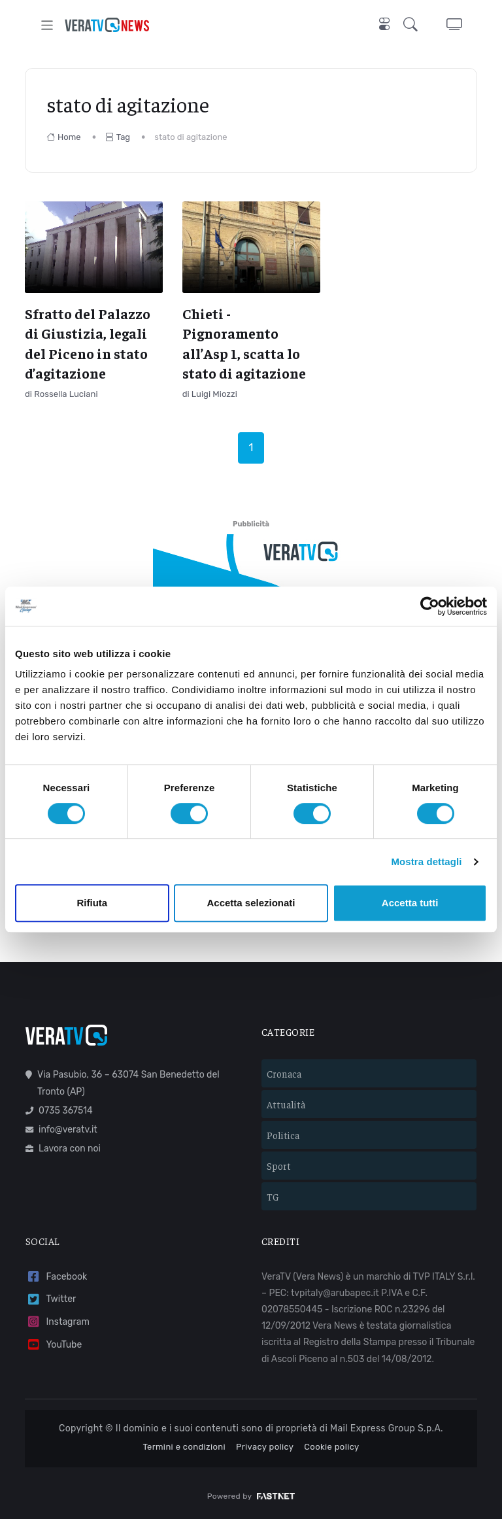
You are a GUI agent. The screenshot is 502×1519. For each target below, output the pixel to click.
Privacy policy (264, 1447)
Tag (117, 137)
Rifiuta (91, 902)
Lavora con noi (63, 1148)
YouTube (53, 1345)
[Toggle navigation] (47, 25)
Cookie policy (331, 1447)
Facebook (56, 1277)
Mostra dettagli (426, 861)
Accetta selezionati (251, 902)
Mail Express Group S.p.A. (386, 1428)
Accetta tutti (410, 902)
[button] (413, 25)
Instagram (57, 1322)
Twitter (50, 1299)
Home (63, 137)
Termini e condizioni (184, 1447)
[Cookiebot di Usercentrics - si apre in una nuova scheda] (430, 606)
